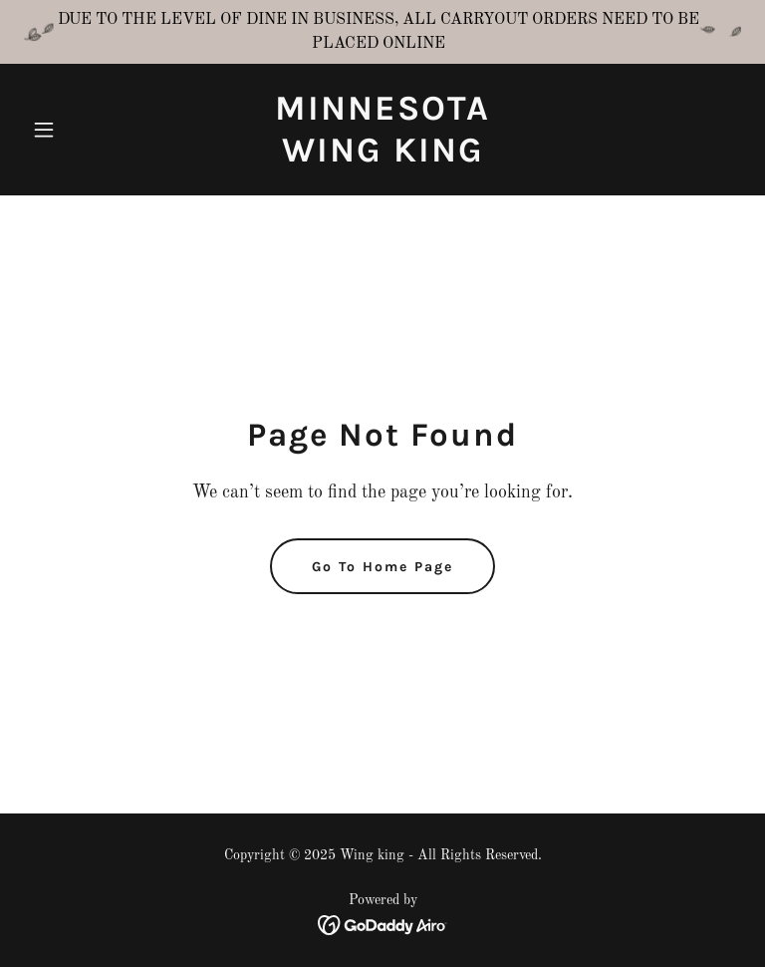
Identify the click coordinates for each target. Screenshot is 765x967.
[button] (77, 130)
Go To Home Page (382, 566)
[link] (382, 157)
